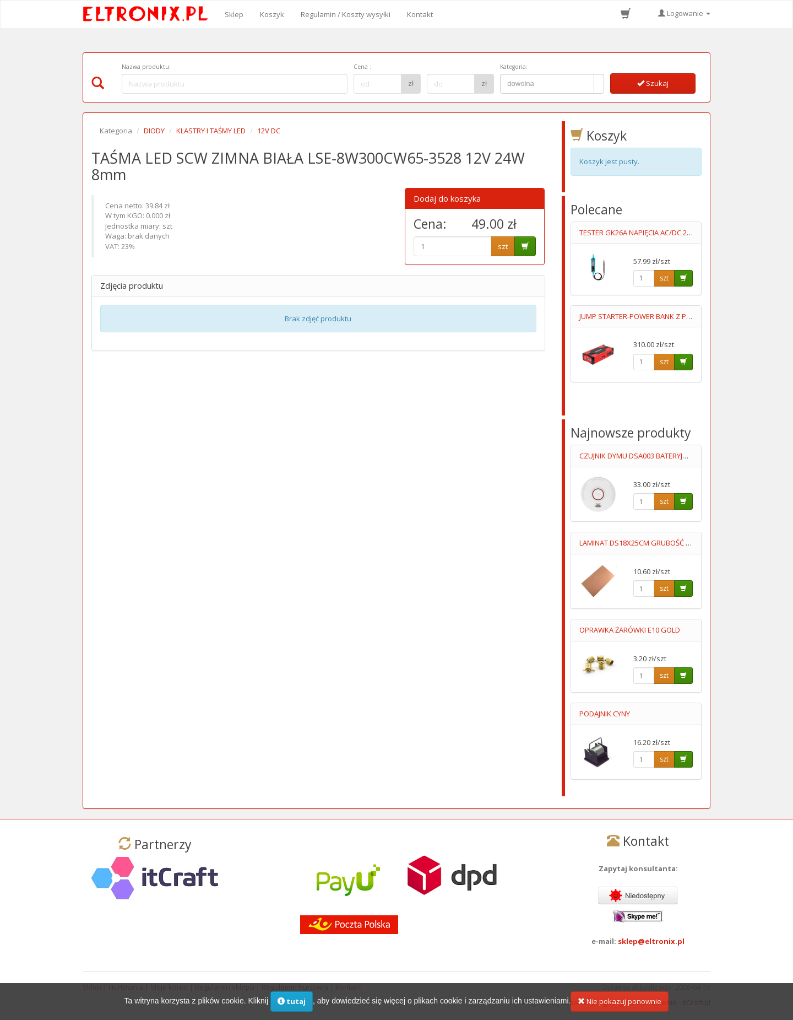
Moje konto (169, 987)
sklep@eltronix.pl (651, 941)
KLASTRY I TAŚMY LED (211, 131)
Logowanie (684, 13)
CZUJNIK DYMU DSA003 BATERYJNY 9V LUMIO (651, 456)
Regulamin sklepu (224, 987)
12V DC (268, 131)
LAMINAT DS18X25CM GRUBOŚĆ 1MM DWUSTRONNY (665, 543)
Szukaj (653, 83)
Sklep (234, 14)
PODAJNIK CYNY (604, 714)
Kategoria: (514, 67)
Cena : (362, 67)
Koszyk (272, 14)
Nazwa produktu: (146, 67)
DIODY (154, 131)
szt (503, 246)
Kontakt (420, 14)
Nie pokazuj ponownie (619, 1008)
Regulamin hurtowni (295, 987)
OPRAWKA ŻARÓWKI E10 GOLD (629, 630)
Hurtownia (125, 987)
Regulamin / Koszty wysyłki (345, 14)
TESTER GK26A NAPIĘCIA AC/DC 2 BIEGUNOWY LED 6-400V (673, 233)
